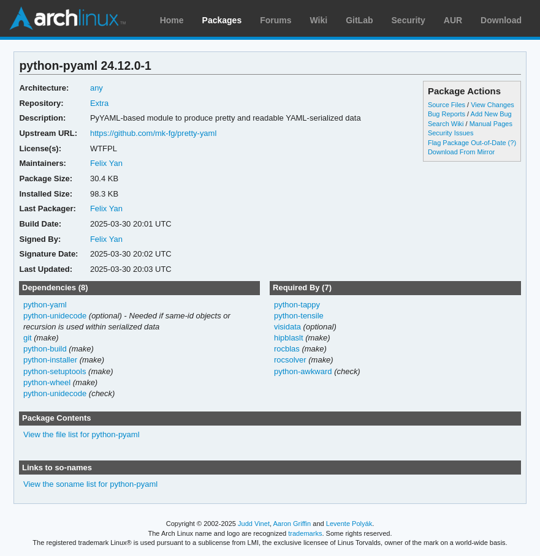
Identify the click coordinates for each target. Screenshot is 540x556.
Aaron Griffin (292, 523)
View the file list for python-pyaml (81, 434)
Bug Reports (446, 114)
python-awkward (303, 371)
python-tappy (297, 304)
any (96, 87)
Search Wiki (446, 123)
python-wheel (46, 382)
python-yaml (45, 304)
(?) (512, 142)
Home (172, 20)
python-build (45, 348)
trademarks (305, 533)
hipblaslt (288, 337)
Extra (99, 103)
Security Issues (450, 133)
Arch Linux (67, 18)
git (27, 337)
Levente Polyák (349, 523)
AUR (453, 20)
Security (408, 20)
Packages (222, 20)
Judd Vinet (254, 523)
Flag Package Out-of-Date (467, 142)
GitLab (359, 20)
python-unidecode (54, 315)
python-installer (50, 359)
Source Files (446, 104)
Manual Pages (491, 123)
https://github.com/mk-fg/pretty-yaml (153, 133)
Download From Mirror (461, 152)
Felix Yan (106, 163)
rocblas (287, 348)
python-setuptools (54, 371)
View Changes (492, 104)
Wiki (319, 20)
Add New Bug (491, 114)
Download (501, 20)
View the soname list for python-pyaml (90, 484)
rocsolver (290, 359)
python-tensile (299, 315)
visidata (287, 326)
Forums (275, 20)
